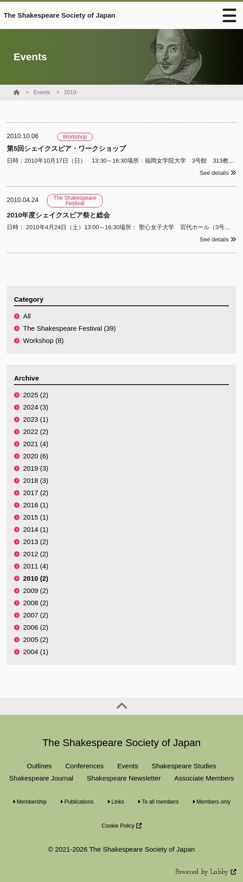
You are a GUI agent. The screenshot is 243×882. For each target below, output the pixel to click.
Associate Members (204, 778)
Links (115, 802)
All (27, 316)
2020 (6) (35, 456)
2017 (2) (35, 492)
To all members (158, 802)
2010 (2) (35, 578)
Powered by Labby (206, 872)
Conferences (84, 766)
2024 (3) (35, 407)
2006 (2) (35, 627)
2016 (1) (35, 505)
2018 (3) (35, 480)
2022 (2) (35, 431)
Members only (211, 802)
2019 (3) (35, 468)
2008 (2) (35, 603)
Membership (30, 802)
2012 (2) (35, 554)
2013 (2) (35, 541)
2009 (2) (35, 590)
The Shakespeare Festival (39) (69, 328)
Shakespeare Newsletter (124, 778)
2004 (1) (35, 651)
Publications (77, 802)
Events (41, 92)
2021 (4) (35, 444)
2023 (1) (35, 419)
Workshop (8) (43, 340)
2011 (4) (35, 566)
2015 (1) (35, 517)
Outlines (39, 766)
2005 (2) (35, 639)
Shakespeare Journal (41, 778)
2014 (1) (35, 529)
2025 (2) (35, 395)
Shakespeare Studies (184, 766)
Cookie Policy (121, 826)
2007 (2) (35, 615)
